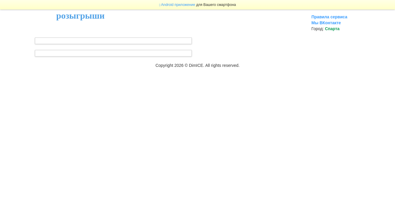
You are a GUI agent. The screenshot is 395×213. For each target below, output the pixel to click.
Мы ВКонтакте (326, 22)
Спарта (332, 28)
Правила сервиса (329, 16)
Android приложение (177, 5)
